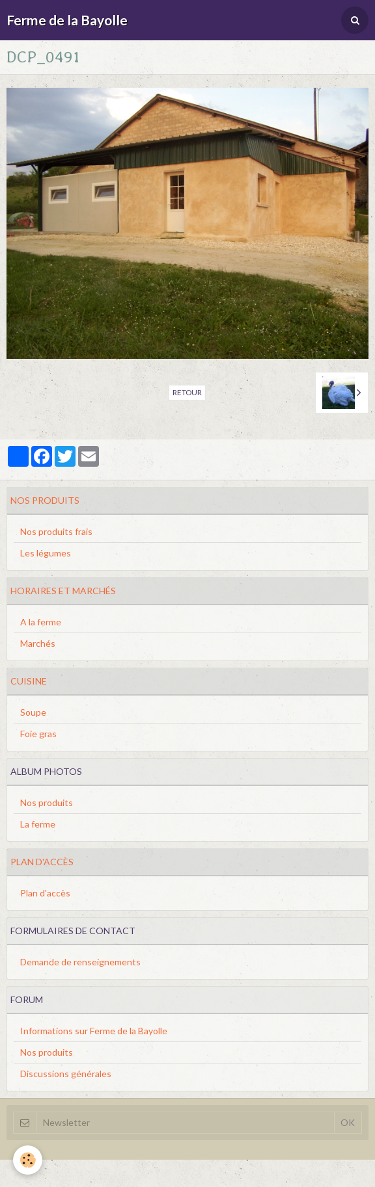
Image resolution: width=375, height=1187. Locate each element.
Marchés (37, 643)
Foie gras (38, 733)
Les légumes (45, 552)
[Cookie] (27, 1160)
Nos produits (46, 802)
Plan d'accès (45, 892)
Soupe (33, 712)
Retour (187, 392)
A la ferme (40, 621)
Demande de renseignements (80, 961)
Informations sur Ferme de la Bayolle (93, 1030)
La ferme (37, 823)
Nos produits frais (56, 531)
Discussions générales (65, 1073)
